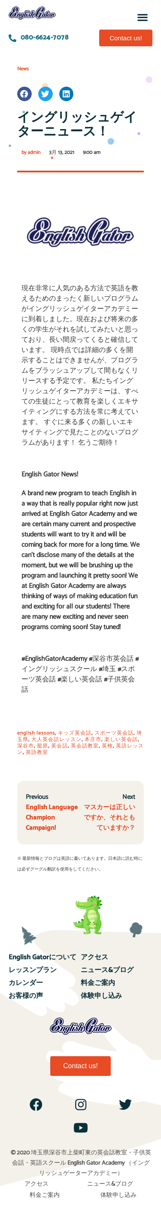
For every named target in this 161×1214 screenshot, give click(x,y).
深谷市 (25, 746)
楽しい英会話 (121, 739)
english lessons (36, 733)
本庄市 (93, 739)
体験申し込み (101, 996)
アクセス (94, 957)
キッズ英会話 (74, 733)
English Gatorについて (42, 957)
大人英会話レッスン (56, 739)
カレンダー (26, 983)
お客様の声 (26, 996)
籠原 (42, 746)
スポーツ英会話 (114, 733)
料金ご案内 (98, 983)
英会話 (59, 746)
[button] (142, 17)
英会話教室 (85, 746)
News (23, 69)
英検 (107, 746)
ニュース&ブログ (107, 970)
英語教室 (37, 752)
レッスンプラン (33, 970)
